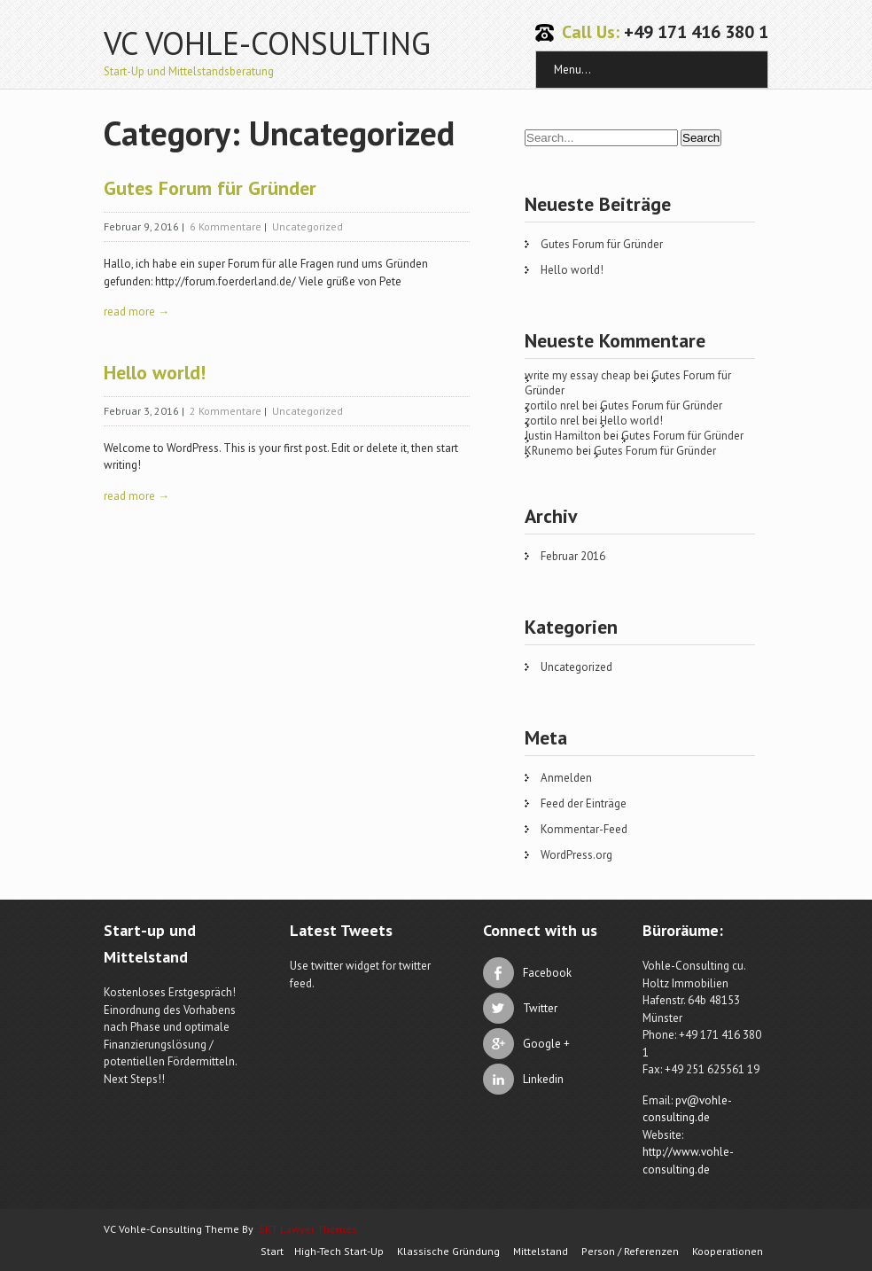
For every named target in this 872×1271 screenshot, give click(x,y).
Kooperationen (727, 1251)
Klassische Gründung (448, 1251)
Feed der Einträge (584, 803)
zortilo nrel (552, 405)
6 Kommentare (225, 226)
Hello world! (155, 372)
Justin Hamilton (563, 435)
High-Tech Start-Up (339, 1251)
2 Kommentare (225, 410)
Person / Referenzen (630, 1251)
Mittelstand (540, 1251)
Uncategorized (307, 226)
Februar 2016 (573, 556)
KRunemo (549, 450)
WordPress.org (576, 854)
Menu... (572, 69)
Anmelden (566, 777)
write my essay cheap (578, 375)
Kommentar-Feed (584, 829)
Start (272, 1251)
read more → (136, 311)
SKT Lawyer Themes (308, 1229)
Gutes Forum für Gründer (210, 187)
